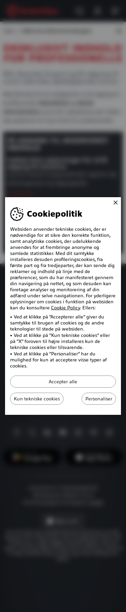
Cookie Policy (65, 307)
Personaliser (98, 398)
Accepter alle (63, 381)
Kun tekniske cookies (37, 398)
